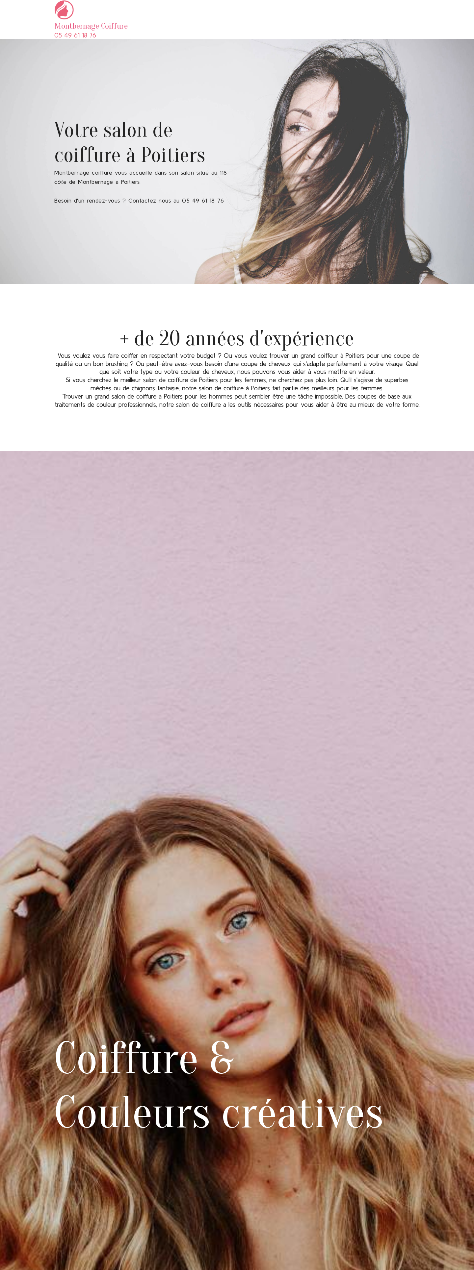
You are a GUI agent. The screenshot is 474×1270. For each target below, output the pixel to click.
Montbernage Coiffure (92, 26)
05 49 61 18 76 (75, 35)
